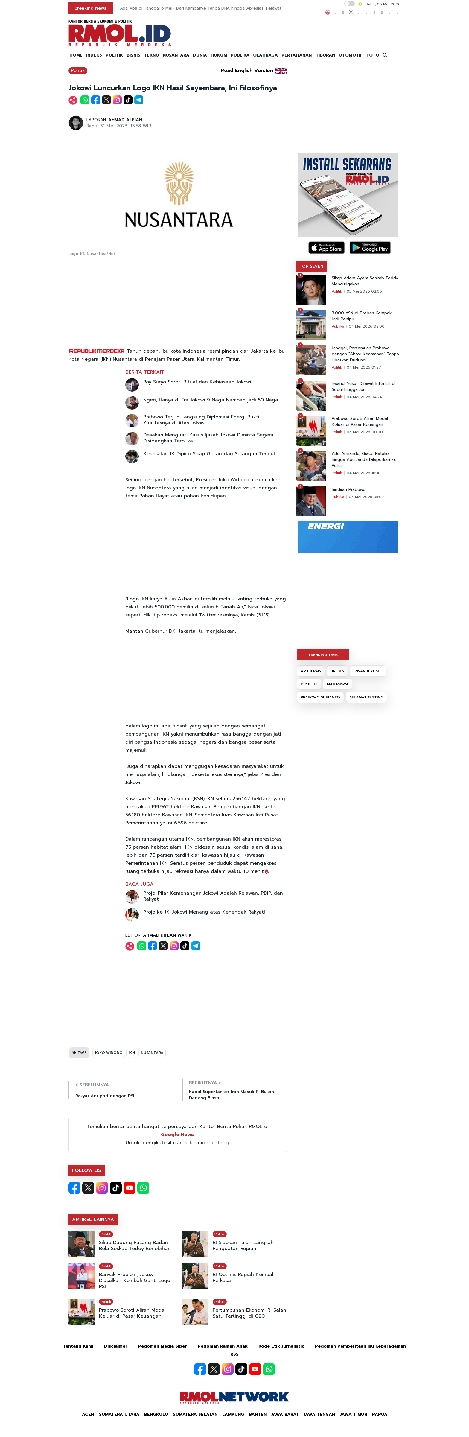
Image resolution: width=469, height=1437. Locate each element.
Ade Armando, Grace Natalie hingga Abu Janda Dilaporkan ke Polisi (364, 460)
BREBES (337, 671)
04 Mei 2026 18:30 (364, 473)
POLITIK (114, 55)
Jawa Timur (353, 1414)
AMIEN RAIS (311, 671)
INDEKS (94, 55)
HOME (76, 55)
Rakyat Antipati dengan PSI (104, 1096)
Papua (379, 1414)
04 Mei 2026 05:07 (366, 497)
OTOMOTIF (351, 55)
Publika (338, 326)
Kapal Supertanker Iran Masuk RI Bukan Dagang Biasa (231, 1095)
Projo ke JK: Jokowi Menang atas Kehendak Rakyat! (204, 912)
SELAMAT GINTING (366, 697)
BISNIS (133, 55)
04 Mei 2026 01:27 (364, 367)
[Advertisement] (177, 302)
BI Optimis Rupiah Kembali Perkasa (244, 1278)
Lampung (233, 1414)
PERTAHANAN (296, 55)
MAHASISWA (337, 684)
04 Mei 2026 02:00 (367, 326)
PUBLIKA (240, 55)
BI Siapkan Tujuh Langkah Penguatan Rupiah (243, 1246)
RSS (234, 1354)
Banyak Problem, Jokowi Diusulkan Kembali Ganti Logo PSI (134, 1281)
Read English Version (247, 70)
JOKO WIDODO (109, 1052)
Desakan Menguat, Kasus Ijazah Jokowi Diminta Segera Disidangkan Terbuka (208, 438)
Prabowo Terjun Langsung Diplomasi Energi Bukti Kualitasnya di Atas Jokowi (201, 420)
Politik (78, 70)
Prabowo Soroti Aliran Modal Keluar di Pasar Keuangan (132, 1313)
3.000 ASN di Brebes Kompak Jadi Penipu (362, 316)
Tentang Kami (78, 1346)
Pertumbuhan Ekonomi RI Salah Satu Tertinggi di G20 (249, 1313)
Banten (258, 1414)
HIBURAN (325, 55)
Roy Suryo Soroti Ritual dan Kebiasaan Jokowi (197, 382)
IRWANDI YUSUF (368, 671)
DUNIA (200, 55)
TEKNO (151, 55)
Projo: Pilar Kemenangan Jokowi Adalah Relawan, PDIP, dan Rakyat (213, 896)
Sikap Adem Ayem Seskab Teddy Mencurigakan (365, 281)
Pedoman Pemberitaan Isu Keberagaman (360, 1346)
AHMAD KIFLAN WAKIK (167, 935)
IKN (132, 1052)
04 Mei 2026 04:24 (364, 397)
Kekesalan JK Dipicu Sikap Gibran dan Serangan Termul (209, 454)
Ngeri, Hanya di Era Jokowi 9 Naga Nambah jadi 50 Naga (210, 400)
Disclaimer (115, 1346)
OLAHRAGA (265, 55)
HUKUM (219, 55)
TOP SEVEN (311, 266)
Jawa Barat (285, 1414)
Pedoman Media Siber (162, 1346)
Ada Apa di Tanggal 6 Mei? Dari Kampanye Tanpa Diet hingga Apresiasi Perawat (200, 8)
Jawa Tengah (319, 1414)
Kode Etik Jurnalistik (281, 1346)
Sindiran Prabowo (349, 490)
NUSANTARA (176, 55)
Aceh (88, 1414)
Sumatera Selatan (195, 1414)
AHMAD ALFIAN (125, 120)
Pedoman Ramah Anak (223, 1346)
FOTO (372, 55)
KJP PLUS (309, 684)
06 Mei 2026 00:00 (365, 432)
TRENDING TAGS (323, 654)
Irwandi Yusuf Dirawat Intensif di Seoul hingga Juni (363, 387)
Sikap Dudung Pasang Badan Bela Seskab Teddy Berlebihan (135, 1246)
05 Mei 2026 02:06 (364, 291)
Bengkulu (156, 1414)
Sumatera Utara (119, 1414)
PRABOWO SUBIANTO (320, 697)
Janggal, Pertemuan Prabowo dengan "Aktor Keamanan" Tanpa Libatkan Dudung (365, 354)
